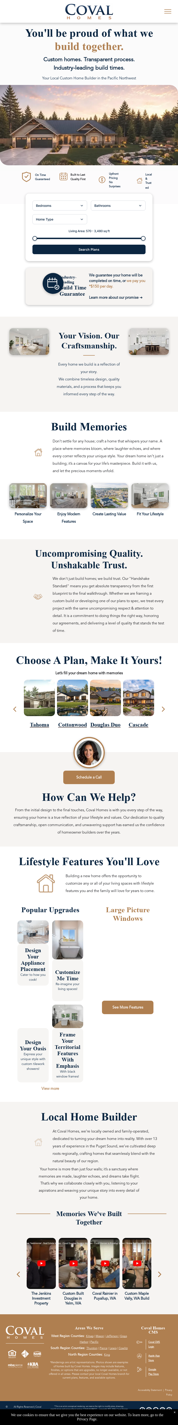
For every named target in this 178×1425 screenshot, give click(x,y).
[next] (163, 709)
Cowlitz (123, 1348)
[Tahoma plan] (39, 705)
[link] (33, 932)
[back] (14, 709)
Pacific (94, 1342)
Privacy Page (86, 1419)
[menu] (168, 11)
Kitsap (90, 1336)
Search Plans (89, 249)
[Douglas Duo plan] (105, 705)
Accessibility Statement (150, 1390)
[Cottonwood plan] (72, 705)
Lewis (113, 1348)
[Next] (159, 1274)
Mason (100, 1336)
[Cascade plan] (138, 705)
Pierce (104, 1348)
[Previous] (18, 1274)
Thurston (92, 1348)
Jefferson (112, 1336)
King (107, 1355)
